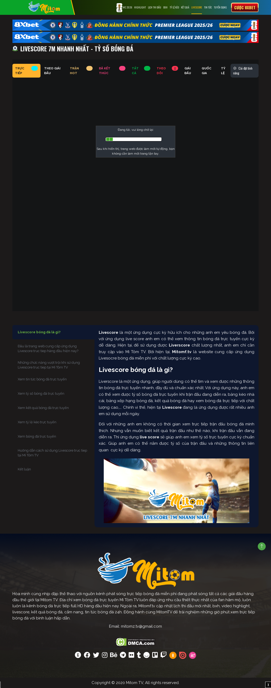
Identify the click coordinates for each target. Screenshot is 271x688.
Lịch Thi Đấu (154, 7)
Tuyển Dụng (220, 7)
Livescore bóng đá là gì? (39, 332)
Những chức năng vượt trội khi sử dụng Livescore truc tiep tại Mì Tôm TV (49, 365)
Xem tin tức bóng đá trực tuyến (42, 379)
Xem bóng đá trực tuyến (37, 436)
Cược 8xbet (244, 7)
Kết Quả (185, 7)
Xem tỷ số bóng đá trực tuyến (41, 393)
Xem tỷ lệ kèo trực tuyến (37, 422)
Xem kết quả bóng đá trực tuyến (43, 408)
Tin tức (208, 7)
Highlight (140, 7)
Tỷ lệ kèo (174, 7)
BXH (165, 7)
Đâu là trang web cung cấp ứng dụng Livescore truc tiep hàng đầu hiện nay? (48, 348)
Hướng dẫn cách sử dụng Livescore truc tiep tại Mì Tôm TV (52, 452)
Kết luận (24, 469)
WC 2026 (124, 7)
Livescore (196, 7)
